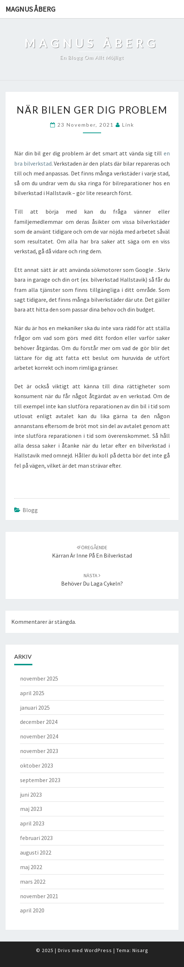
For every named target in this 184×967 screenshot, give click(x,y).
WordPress (98, 950)
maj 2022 (31, 867)
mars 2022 (32, 881)
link (128, 125)
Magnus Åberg (30, 8)
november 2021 (39, 896)
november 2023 (39, 750)
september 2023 (40, 780)
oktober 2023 (36, 765)
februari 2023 (36, 837)
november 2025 (39, 678)
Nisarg (140, 950)
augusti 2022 (35, 852)
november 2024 (39, 736)
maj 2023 (31, 808)
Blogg (30, 510)
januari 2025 (35, 707)
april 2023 (32, 823)
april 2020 (32, 910)
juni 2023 (31, 794)
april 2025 (32, 693)
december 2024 (38, 721)
